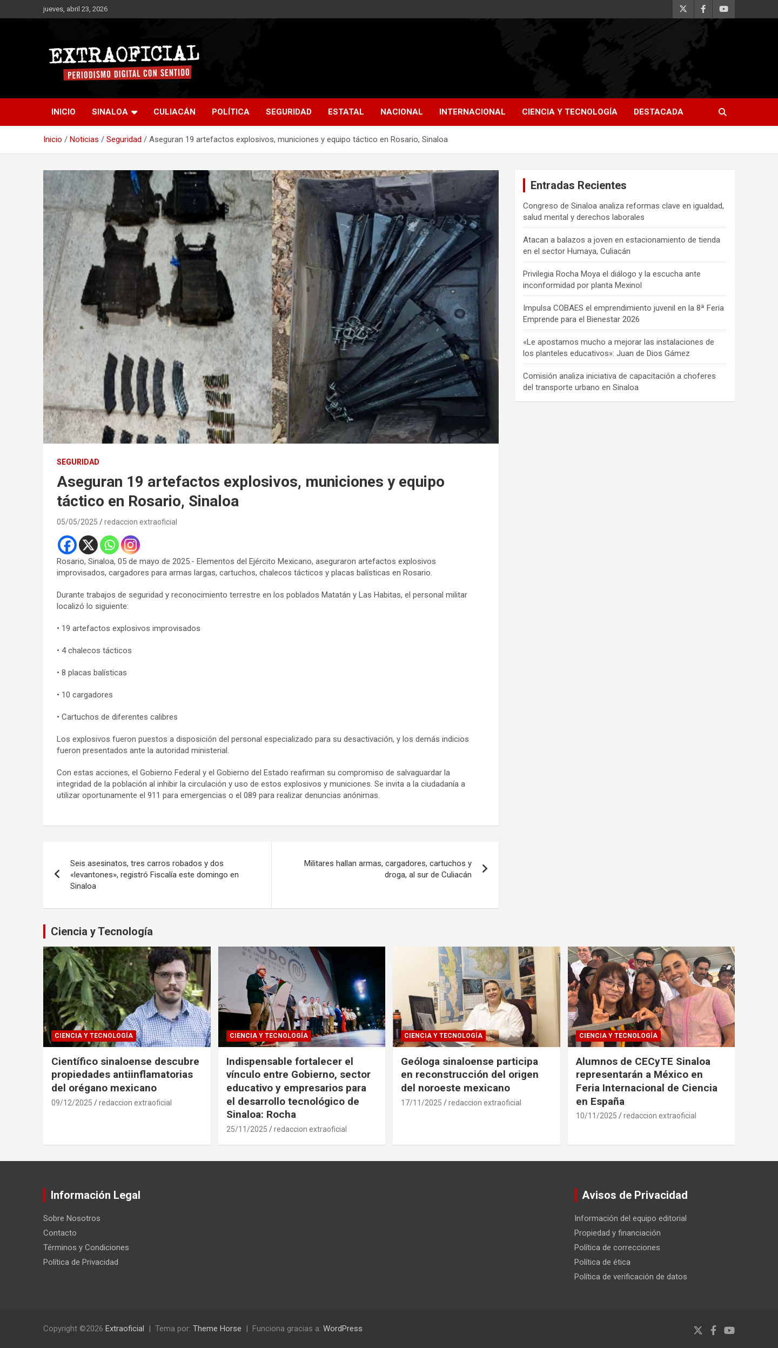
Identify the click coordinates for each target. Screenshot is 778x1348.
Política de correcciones (617, 1247)
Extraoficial (124, 1328)
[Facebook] (67, 544)
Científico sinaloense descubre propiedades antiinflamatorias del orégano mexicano (125, 1074)
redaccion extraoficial (140, 522)
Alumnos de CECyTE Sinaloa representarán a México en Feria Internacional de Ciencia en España (646, 1081)
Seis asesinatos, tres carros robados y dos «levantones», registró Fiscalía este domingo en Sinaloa (154, 875)
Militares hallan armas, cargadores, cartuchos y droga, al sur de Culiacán (388, 869)
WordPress (343, 1328)
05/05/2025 (77, 522)
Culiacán (174, 112)
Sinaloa (110, 112)
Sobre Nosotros (71, 1218)
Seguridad (289, 112)
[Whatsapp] (109, 544)
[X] (88, 544)
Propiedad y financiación (617, 1233)
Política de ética (602, 1262)
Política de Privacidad (80, 1262)
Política (231, 112)
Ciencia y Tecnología (570, 112)
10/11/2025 (596, 1115)
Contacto (60, 1233)
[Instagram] (130, 544)
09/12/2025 (71, 1102)
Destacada (658, 112)
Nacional (401, 112)
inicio (63, 112)
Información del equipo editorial (630, 1218)
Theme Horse (217, 1328)
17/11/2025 (421, 1102)
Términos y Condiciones (86, 1247)
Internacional (472, 112)
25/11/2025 (246, 1129)
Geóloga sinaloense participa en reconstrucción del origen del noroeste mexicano (470, 1074)
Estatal (346, 112)
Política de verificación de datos (630, 1277)
